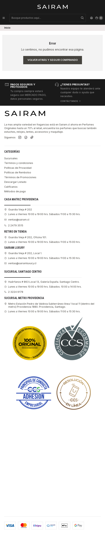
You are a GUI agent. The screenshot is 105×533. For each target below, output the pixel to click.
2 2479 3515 (13, 225)
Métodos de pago (15, 191)
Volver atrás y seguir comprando (52, 59)
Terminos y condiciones (18, 163)
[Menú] (3, 18)
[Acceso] (91, 18)
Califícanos (11, 186)
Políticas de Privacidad (18, 167)
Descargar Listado (15, 181)
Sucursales (11, 158)
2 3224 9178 (13, 291)
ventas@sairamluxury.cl (20, 263)
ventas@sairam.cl (16, 219)
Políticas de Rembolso (17, 172)
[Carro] (99, 18)
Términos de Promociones (20, 177)
